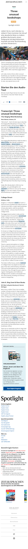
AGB (14, 526)
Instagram (14, 538)
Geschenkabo (11, 461)
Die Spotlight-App (6, 427)
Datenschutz (14, 517)
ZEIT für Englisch (5, 414)
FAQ (14, 530)
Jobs (2, 437)
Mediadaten (4, 439)
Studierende (7, 464)
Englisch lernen (5, 406)
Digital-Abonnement (11, 452)
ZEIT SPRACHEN (5, 442)
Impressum (14, 513)
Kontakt (3, 435)
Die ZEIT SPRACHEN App (7, 429)
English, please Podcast (7, 416)
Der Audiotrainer (5, 425)
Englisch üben (5, 408)
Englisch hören (5, 410)
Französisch (10, 496)
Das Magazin (4, 421)
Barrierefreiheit (14, 521)
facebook (14, 534)
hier (2, 464)
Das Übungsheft (5, 423)
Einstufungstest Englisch (7, 431)
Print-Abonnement (20, 450)
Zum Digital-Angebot (14, 388)
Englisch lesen (5, 412)
